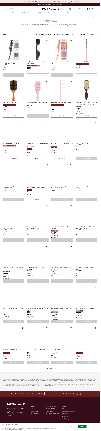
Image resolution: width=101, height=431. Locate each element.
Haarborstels (50, 21)
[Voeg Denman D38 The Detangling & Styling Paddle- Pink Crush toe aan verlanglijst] (22, 287)
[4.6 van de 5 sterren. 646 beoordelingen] (78, 313)
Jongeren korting (65, 413)
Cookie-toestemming (12, 418)
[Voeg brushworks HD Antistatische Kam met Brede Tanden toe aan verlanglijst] (47, 40)
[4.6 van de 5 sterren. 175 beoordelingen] (54, 189)
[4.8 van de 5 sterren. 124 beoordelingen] (30, 271)
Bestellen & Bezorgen (51, 408)
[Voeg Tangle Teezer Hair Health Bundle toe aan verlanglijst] (95, 287)
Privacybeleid (49, 410)
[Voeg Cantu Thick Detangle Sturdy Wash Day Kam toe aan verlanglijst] (22, 246)
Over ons (64, 406)
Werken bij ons (65, 418)
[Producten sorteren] (92, 34)
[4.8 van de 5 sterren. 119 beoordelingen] (78, 271)
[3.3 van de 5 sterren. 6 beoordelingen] (54, 150)
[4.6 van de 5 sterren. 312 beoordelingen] (6, 189)
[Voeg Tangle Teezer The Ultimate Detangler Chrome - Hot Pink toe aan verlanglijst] (71, 328)
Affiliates (64, 410)
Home (4, 17)
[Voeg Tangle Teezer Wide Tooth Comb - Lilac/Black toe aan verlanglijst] (47, 328)
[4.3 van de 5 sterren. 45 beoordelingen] (54, 107)
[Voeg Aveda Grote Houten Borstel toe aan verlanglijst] (22, 81)
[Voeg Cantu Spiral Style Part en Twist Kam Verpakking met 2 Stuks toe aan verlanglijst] (71, 287)
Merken (63, 408)
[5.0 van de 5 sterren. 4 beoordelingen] (78, 230)
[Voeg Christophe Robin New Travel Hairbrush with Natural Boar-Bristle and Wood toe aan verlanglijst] (47, 164)
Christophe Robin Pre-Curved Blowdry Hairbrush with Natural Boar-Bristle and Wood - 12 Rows (37, 145)
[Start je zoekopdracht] (18, 8)
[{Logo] (50, 9)
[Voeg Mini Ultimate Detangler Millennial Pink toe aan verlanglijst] (47, 81)
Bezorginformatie (35, 411)
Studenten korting (66, 419)
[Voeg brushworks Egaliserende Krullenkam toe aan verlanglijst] (71, 81)
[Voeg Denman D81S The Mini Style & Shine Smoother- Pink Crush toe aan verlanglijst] (95, 205)
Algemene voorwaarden (51, 406)
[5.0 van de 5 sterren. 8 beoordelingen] (30, 230)
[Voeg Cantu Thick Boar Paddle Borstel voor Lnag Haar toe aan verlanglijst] (71, 205)
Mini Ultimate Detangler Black (83, 143)
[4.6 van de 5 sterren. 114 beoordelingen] (54, 233)
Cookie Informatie (50, 411)
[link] (80, 8)
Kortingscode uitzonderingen (52, 413)
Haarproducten (10, 17)
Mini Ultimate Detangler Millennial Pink (37, 102)
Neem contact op (35, 413)
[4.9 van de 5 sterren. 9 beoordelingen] (6, 356)
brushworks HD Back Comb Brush (85, 61)
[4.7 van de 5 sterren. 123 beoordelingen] (6, 107)
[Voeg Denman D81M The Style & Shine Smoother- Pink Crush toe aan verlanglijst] (47, 205)
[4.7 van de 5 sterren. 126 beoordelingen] (6, 274)
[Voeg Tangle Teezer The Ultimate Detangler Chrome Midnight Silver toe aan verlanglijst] (22, 40)
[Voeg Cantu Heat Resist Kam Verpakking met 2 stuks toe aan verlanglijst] (22, 328)
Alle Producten (65, 416)
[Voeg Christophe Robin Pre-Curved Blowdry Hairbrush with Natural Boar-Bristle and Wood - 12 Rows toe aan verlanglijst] (47, 122)
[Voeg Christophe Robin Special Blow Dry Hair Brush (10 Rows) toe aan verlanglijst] (71, 122)
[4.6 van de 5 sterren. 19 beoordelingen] (54, 65)
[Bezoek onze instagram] (80, 393)
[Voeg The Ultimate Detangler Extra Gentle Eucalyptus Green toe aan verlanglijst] (22, 164)
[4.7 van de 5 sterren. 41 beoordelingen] (78, 356)
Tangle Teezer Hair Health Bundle (85, 308)
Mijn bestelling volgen (35, 414)
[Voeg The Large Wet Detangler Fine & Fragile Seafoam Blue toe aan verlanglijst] (95, 164)
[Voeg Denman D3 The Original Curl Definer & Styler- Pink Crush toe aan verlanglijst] (47, 287)
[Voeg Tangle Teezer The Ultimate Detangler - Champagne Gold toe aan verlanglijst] (22, 205)
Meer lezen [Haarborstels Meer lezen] (50, 28)
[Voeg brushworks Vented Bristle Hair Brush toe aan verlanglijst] (22, 122)
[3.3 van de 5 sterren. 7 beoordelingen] (30, 192)
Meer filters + (83, 34)
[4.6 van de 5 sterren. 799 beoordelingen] (30, 353)
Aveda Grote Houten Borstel (10, 102)
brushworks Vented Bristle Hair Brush (13, 143)
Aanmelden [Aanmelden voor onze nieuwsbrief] (40, 393)
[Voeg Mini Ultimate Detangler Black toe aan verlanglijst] (95, 122)
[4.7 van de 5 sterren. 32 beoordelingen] (78, 189)
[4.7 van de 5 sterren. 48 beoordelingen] (6, 65)
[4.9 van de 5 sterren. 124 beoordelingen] (30, 104)
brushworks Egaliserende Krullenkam (61, 102)
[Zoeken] (33, 8)
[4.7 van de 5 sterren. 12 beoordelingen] (54, 353)
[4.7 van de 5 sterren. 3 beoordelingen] (30, 312)
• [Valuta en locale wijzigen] (72, 9)
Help (32, 408)
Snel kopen (38, 75)
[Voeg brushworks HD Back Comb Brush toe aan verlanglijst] (95, 40)
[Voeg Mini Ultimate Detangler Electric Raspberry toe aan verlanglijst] (95, 246)
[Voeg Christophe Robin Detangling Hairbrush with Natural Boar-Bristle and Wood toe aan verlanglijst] (95, 81)
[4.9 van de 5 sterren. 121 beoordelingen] (78, 145)
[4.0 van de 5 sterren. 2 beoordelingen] (30, 151)
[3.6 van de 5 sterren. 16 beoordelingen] (78, 109)
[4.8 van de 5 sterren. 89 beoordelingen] (30, 68)
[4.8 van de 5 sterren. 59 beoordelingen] (54, 315)
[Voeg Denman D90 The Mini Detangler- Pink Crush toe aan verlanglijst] (71, 246)
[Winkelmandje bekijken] (92, 8)
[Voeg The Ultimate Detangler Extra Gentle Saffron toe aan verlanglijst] (71, 40)
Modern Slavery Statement (52, 414)
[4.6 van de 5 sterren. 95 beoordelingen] (78, 66)
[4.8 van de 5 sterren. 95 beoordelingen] (6, 230)
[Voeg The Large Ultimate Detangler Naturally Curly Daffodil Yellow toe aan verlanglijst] (71, 164)
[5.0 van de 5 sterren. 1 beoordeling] (54, 271)
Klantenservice (34, 406)
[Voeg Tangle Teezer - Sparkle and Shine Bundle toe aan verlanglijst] (95, 328)
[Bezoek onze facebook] (77, 393)
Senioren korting (65, 414)
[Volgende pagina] (54, 368)
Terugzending (34, 410)
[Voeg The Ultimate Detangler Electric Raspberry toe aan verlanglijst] (47, 246)
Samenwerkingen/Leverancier (68, 411)
